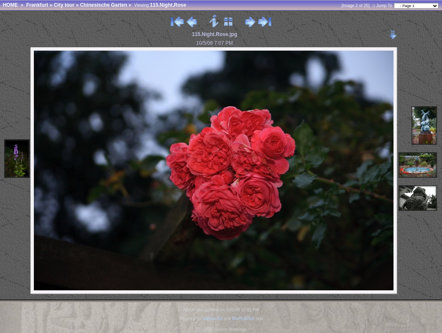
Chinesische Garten (103, 5)
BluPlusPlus (243, 318)
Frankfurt (37, 5)
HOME (10, 5)
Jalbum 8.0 (212, 318)
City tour (64, 5)
